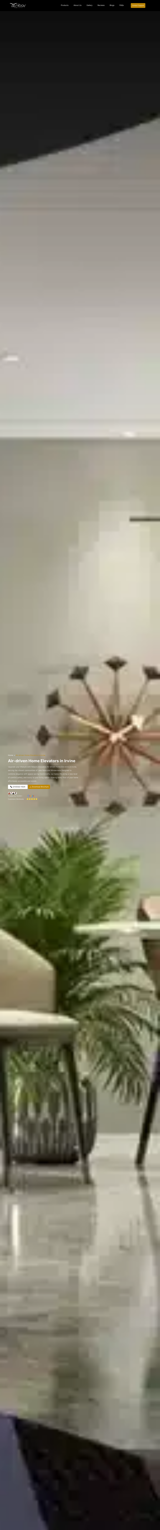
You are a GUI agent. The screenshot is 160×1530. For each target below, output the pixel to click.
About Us (77, 5)
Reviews (101, 5)
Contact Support (138, 5)
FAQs (121, 5)
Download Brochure (39, 787)
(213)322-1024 (17, 787)
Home (10, 755)
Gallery (89, 5)
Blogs (112, 5)
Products (64, 5)
